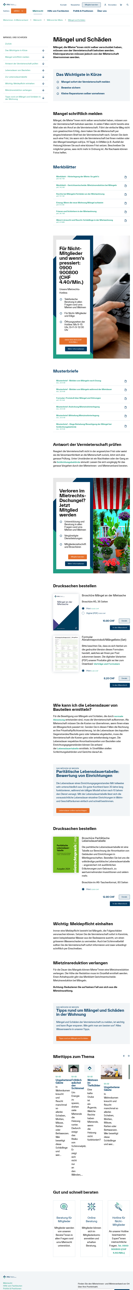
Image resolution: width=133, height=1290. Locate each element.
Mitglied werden (77, 559)
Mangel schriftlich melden (17, 59)
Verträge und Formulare (107, 666)
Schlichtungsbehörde (69, 464)
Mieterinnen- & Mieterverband (15, 23)
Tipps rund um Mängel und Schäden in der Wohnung (23, 100)
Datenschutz (64, 1283)
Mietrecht (38, 13)
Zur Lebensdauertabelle (16, 79)
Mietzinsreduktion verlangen (18, 92)
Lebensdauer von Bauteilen (17, 73)
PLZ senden (122, 1266)
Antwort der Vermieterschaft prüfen (21, 66)
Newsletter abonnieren (14, 1275)
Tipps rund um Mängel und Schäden (73, 1041)
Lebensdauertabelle (68, 751)
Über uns (103, 13)
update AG (118, 1283)
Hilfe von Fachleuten (59, 13)
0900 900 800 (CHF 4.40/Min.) (73, 343)
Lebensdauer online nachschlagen (73, 813)
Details (124, 623)
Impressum (49, 1283)
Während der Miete (55, 23)
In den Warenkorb (120, 630)
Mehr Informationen (76, 351)
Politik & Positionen (84, 13)
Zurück (8, 46)
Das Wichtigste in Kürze (16, 53)
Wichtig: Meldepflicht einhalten (20, 86)
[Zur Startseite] (22, 6)
